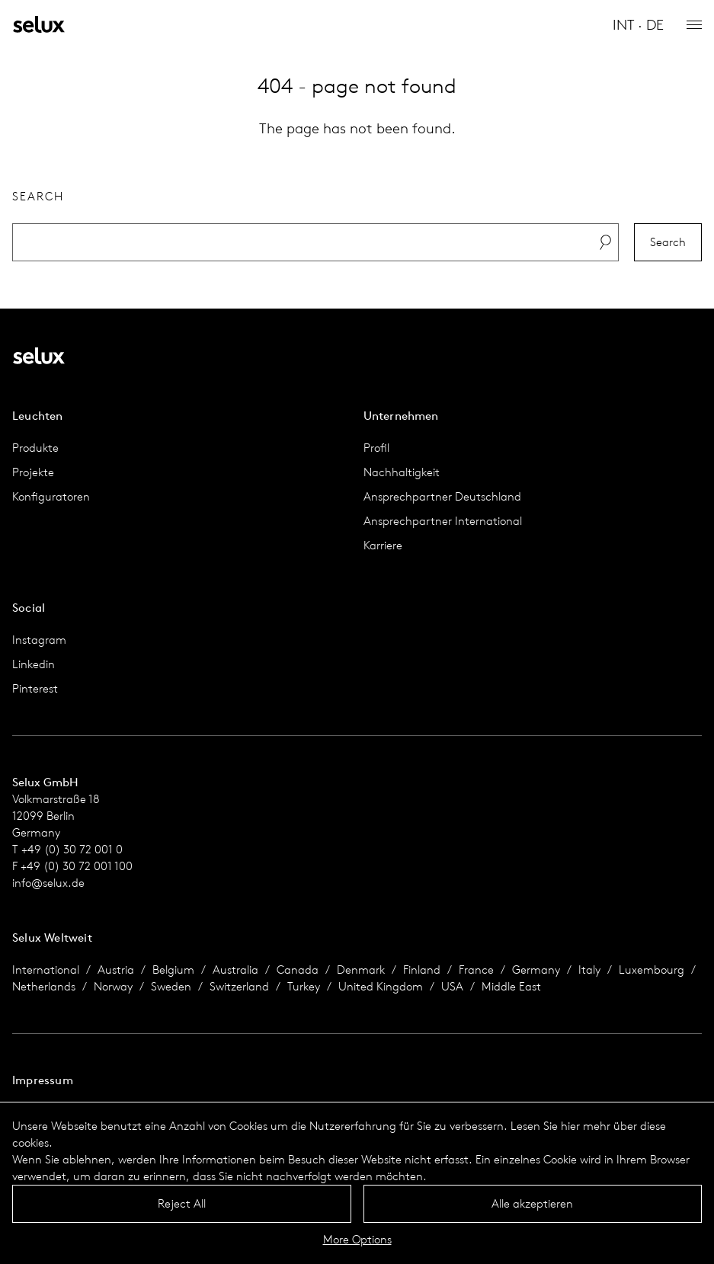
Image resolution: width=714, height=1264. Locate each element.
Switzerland (239, 986)
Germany (536, 969)
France (476, 969)
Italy (589, 969)
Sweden (171, 986)
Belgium (173, 969)
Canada (298, 969)
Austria (116, 969)
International (45, 969)
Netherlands (43, 986)
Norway (113, 986)
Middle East (511, 986)
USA (452, 986)
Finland (421, 969)
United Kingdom (380, 986)
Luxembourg (651, 969)
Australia (235, 969)
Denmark (361, 969)
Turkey (303, 986)
